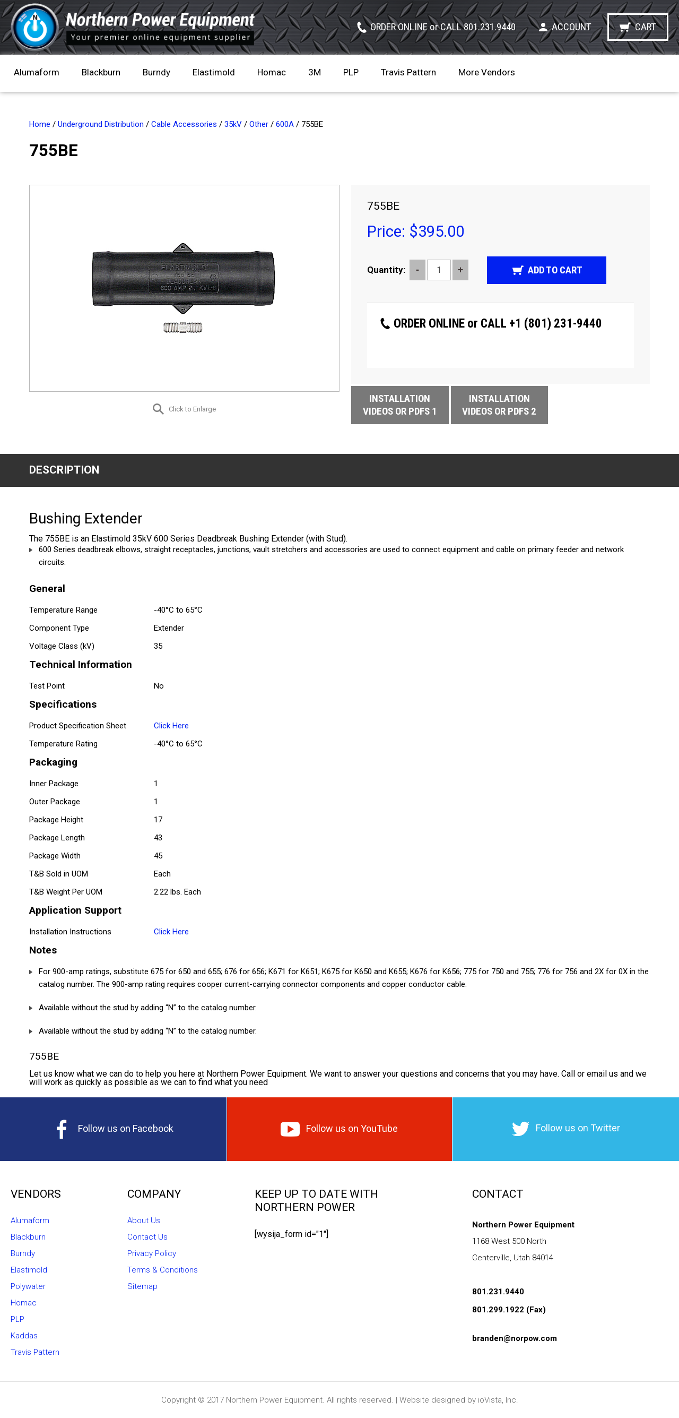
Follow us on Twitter (566, 1129)
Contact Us (147, 1237)
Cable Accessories (184, 124)
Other (258, 124)
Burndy (156, 72)
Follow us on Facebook (113, 1129)
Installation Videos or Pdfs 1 (400, 404)
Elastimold (214, 72)
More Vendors (486, 72)
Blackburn (101, 72)
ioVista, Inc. (498, 1400)
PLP (351, 72)
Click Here (171, 726)
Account (571, 27)
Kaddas (24, 1335)
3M (314, 72)
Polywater (28, 1286)
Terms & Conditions (162, 1270)
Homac (271, 72)
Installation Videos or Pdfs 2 (499, 404)
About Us (143, 1220)
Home (39, 124)
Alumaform (36, 72)
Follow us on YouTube (339, 1129)
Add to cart (555, 270)
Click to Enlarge (192, 409)
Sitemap (142, 1286)
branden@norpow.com (514, 1338)
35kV (233, 124)
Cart (645, 27)
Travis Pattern (408, 72)
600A (285, 124)
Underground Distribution (101, 124)
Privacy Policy (151, 1253)
